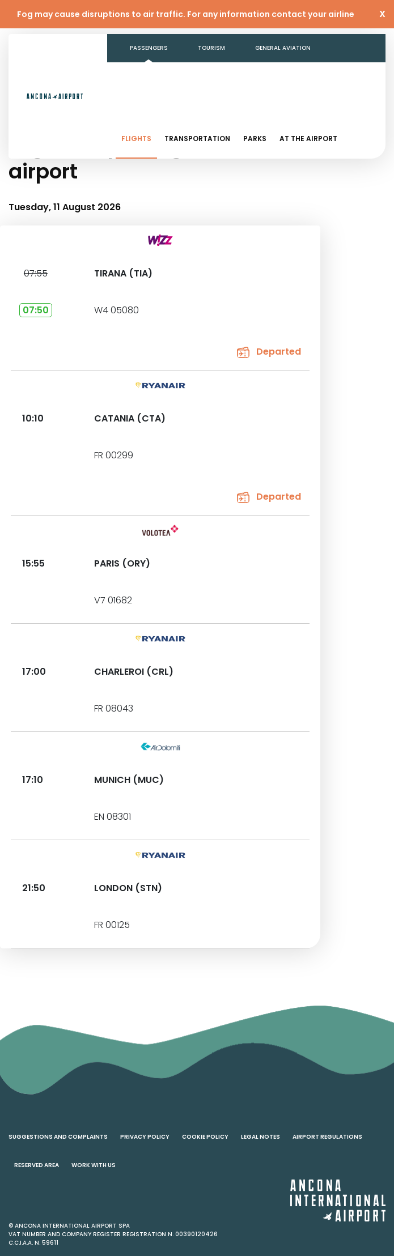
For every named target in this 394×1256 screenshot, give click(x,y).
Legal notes (260, 1136)
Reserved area (36, 1165)
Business (144, 76)
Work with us (93, 1165)
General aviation (283, 48)
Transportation (197, 138)
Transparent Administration (236, 76)
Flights (136, 138)
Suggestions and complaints (58, 1136)
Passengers (149, 48)
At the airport (308, 138)
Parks (254, 138)
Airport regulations (327, 1136)
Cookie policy (205, 1136)
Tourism (211, 48)
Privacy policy (145, 1136)
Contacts (332, 76)
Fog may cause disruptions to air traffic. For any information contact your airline (185, 14)
